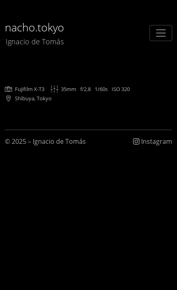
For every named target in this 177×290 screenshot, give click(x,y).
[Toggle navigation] (161, 33)
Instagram (152, 141)
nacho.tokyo (34, 33)
